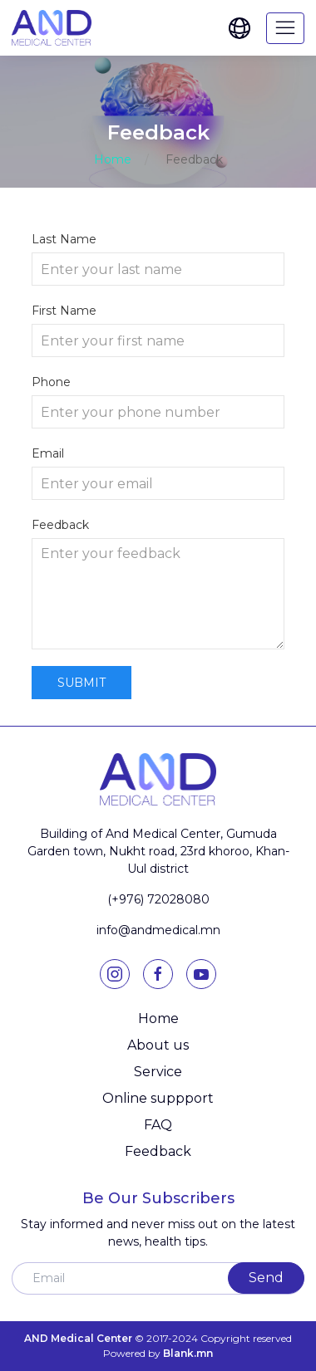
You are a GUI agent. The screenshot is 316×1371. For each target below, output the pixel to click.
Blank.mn (188, 1353)
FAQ (158, 1125)
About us (158, 1045)
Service (158, 1072)
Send (266, 1277)
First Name (64, 310)
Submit (81, 682)
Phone (51, 382)
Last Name (64, 239)
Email (48, 453)
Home (112, 159)
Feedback (60, 524)
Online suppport (158, 1098)
